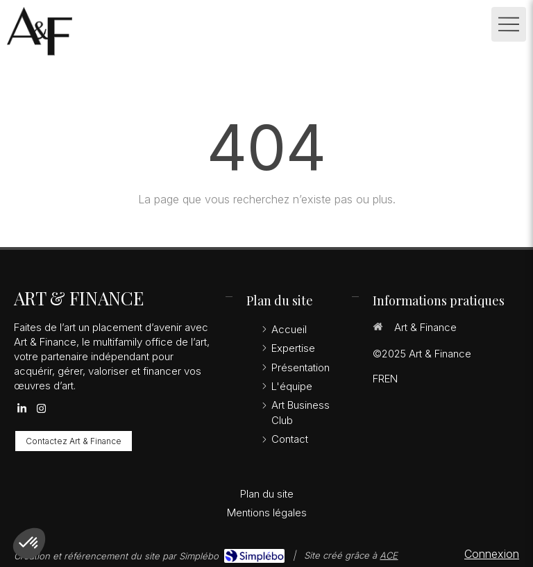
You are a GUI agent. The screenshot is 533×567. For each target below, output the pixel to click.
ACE (389, 555)
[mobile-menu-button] (508, 24)
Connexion (491, 554)
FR (378, 378)
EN (391, 378)
